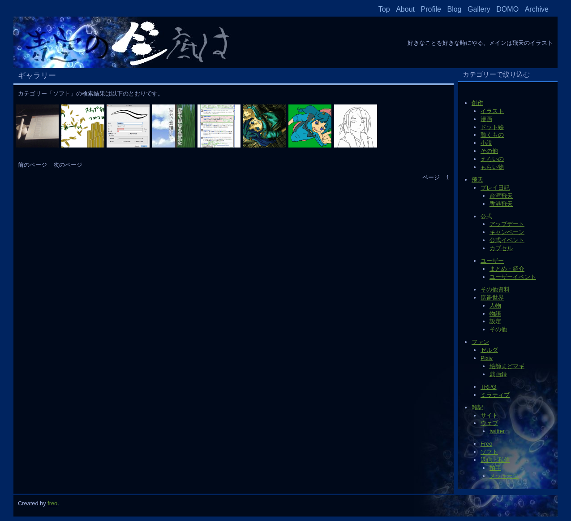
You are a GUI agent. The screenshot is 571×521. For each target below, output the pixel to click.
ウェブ (489, 423)
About (405, 9)
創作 (477, 103)
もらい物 (492, 167)
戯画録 (498, 374)
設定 (495, 321)
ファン (480, 342)
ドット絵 (492, 127)
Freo (486, 443)
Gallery (479, 9)
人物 (495, 305)
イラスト (492, 111)
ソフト (489, 451)
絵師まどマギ (506, 366)
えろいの (492, 159)
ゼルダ (489, 350)
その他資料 (495, 289)
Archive (537, 9)
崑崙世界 (492, 297)
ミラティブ (495, 394)
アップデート (506, 224)
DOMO (507, 9)
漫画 (486, 119)
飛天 (477, 179)
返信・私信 (495, 459)
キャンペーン (506, 232)
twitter (497, 431)
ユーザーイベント (512, 277)
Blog (454, 9)
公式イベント (506, 240)
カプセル (501, 248)
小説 (486, 142)
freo (52, 503)
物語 (495, 313)
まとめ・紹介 (506, 268)
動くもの (492, 134)
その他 (489, 151)
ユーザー (492, 260)
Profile (431, 9)
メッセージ (504, 476)
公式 (486, 216)
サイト (489, 415)
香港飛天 (501, 203)
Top (384, 9)
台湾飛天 (501, 195)
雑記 (477, 407)
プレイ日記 (495, 187)
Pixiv (487, 358)
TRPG (489, 386)
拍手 (495, 468)
